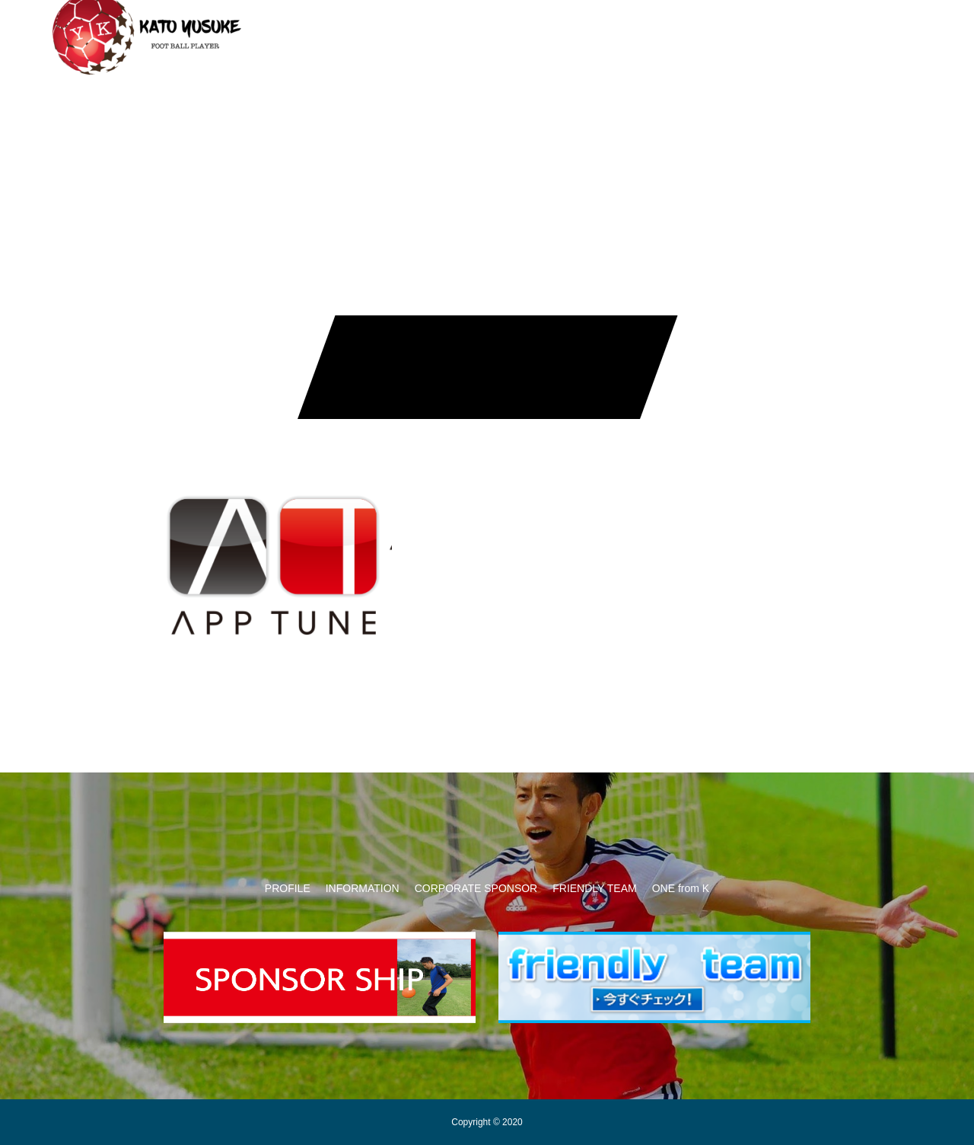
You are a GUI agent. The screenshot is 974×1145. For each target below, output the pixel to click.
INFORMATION (347, 30)
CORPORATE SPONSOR (476, 30)
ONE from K (711, 30)
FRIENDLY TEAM (609, 30)
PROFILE (287, 888)
